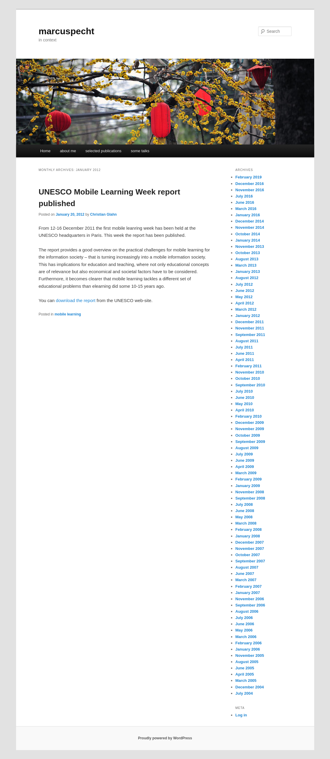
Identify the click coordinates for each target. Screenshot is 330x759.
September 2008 (250, 498)
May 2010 (244, 404)
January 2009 (248, 485)
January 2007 (248, 592)
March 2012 (246, 309)
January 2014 (248, 240)
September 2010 (250, 385)
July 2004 (244, 693)
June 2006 (245, 624)
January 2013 (248, 271)
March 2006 (246, 636)
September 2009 (250, 441)
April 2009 (245, 466)
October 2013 (248, 253)
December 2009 (250, 422)
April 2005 (245, 674)
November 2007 (250, 548)
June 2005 (245, 668)
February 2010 (249, 416)
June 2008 (245, 510)
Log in (241, 715)
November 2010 (250, 372)
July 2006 (244, 617)
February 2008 (249, 529)
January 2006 (248, 649)
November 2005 (250, 655)
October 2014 (248, 234)
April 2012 (245, 303)
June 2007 (245, 573)
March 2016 (246, 208)
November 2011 (250, 328)
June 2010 (245, 397)
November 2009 (250, 429)
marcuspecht (66, 31)
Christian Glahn (103, 214)
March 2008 (246, 523)
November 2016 (250, 190)
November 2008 (250, 492)
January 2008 (248, 536)
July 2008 (244, 504)
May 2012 (244, 297)
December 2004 (250, 687)
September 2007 (250, 561)
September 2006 (250, 605)
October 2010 (248, 378)
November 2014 (250, 227)
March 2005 (246, 680)
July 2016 (244, 196)
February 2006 (249, 643)
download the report (75, 300)
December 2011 (250, 322)
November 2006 (250, 599)
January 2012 (248, 315)
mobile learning (68, 314)
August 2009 (247, 448)
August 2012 (247, 278)
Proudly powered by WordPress (165, 738)
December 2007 (250, 542)
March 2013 (246, 265)
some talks (140, 151)
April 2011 (245, 359)
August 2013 (247, 259)
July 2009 (244, 454)
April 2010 (245, 410)
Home (45, 151)
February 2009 (249, 479)
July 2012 (244, 284)
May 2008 (244, 517)
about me (68, 151)
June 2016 (245, 202)
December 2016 (250, 183)
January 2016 (248, 215)
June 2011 (245, 353)
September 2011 (250, 334)
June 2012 (245, 290)
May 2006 (244, 630)
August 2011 (247, 341)
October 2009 (248, 435)
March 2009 (246, 473)
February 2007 (249, 586)
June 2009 (245, 460)
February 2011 (249, 366)
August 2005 (247, 662)
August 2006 (247, 611)
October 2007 (248, 555)
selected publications (104, 151)
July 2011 (244, 347)
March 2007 (246, 580)
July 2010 (244, 391)
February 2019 (249, 177)
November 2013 (250, 246)
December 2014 (250, 221)
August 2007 (247, 567)
